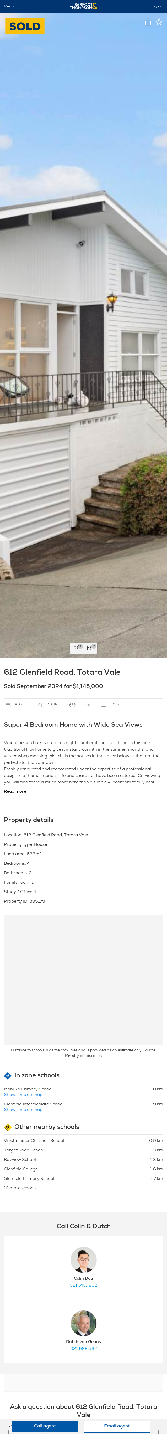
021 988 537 (83, 1349)
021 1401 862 (83, 1286)
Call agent (45, 1426)
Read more (15, 792)
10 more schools (20, 1188)
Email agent (117, 1426)
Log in (155, 6)
